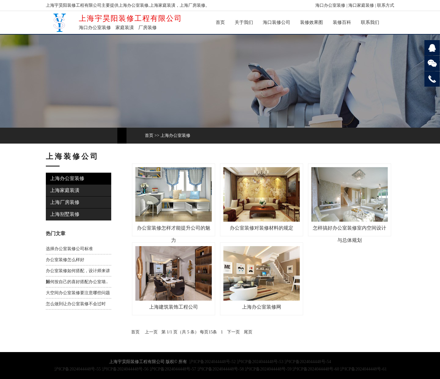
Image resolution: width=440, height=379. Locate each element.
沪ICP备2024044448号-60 (315, 369)
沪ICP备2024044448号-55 (77, 369)
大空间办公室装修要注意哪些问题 (78, 293)
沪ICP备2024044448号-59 (268, 369)
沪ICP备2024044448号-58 (220, 369)
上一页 (151, 332)
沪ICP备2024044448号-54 (307, 361)
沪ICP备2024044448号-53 (260, 361)
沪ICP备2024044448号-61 (363, 369)
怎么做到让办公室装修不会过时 (76, 304)
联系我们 (370, 22)
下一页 (233, 332)
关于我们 (244, 22)
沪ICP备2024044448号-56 (125, 369)
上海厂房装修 (64, 202)
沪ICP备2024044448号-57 (173, 369)
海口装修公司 (276, 22)
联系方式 (385, 5)
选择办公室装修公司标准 (69, 248)
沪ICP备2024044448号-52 (212, 361)
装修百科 (342, 22)
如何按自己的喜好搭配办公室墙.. (77, 282)
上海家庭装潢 (64, 190)
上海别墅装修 (64, 214)
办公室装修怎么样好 (65, 259)
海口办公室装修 (330, 5)
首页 (220, 22)
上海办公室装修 (175, 135)
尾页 (248, 332)
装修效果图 (311, 22)
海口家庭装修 (361, 5)
